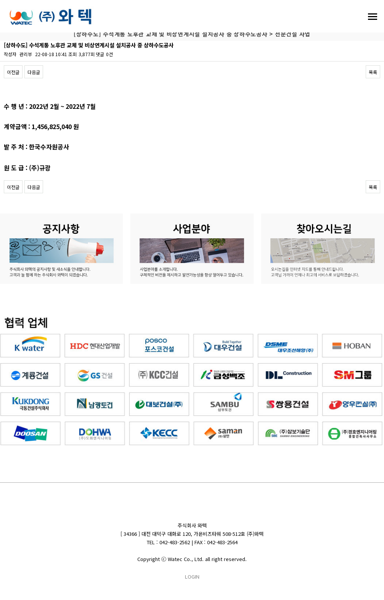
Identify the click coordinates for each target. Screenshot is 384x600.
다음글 (33, 72)
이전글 (13, 72)
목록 (373, 72)
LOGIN (192, 576)
